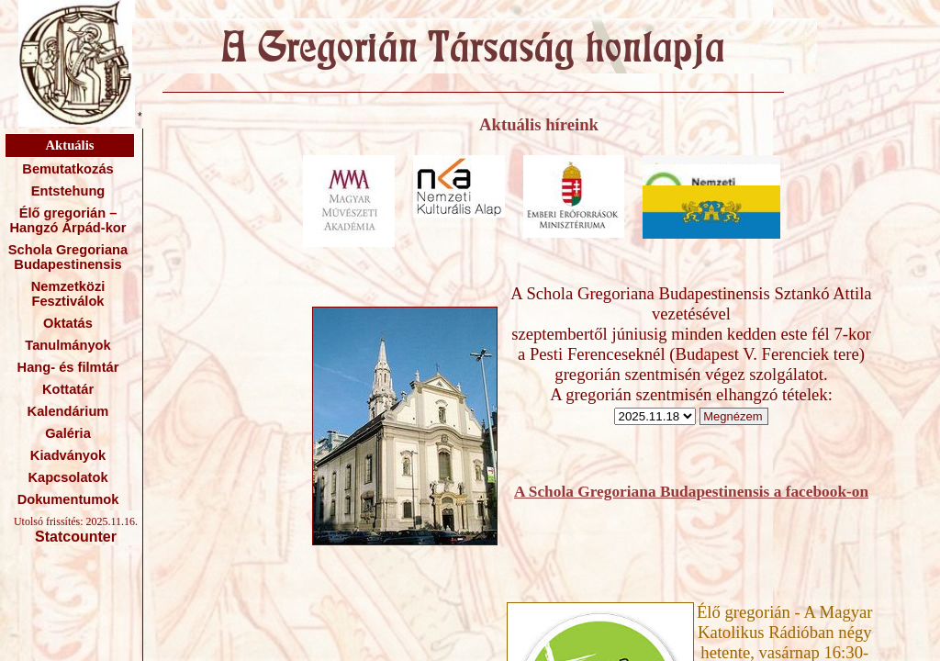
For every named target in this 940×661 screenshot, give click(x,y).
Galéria (68, 433)
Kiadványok (68, 455)
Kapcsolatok (67, 477)
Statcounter (76, 536)
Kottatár (68, 389)
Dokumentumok (68, 499)
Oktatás (68, 323)
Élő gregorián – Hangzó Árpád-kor (67, 220)
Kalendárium (68, 411)
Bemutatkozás (67, 169)
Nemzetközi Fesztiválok (68, 293)
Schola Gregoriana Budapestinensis (68, 257)
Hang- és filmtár (68, 367)
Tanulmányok (67, 345)
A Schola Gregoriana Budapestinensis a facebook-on (691, 491)
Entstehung (68, 191)
